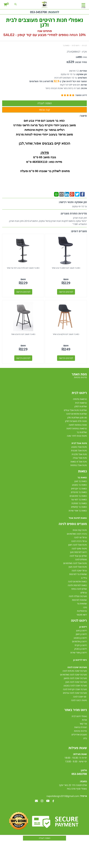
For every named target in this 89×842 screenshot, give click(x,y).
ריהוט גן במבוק (80, 648)
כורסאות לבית (81, 402)
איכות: (83, 88)
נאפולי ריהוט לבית (79, 716)
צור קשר (83, 723)
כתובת (83, 781)
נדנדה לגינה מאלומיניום (77, 533)
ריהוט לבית (75, 45)
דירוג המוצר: (81, 95)
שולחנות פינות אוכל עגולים (75, 410)
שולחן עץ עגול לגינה (78, 555)
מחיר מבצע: (81, 62)
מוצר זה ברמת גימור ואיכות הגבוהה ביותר (62, 88)
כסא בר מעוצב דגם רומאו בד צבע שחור (66, 268)
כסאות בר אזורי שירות (78, 510)
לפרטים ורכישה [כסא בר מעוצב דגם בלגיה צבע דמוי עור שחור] (23, 291)
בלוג (85, 738)
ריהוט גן (83, 626)
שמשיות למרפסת (79, 599)
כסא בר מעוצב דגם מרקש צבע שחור (66, 334)
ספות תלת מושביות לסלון (76, 421)
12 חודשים (74, 70)
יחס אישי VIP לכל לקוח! (70, 84)
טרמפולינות (82, 610)
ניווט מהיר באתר (75, 709)
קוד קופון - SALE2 (17, 35)
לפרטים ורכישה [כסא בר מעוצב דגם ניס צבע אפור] (23, 358)
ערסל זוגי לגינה (80, 537)
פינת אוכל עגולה (80, 457)
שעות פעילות (77, 747)
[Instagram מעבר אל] (42, 801)
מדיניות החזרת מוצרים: (73, 213)
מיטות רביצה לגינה (79, 700)
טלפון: (83, 770)
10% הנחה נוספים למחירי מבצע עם (59, 35)
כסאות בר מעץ (80, 481)
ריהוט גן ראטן (81, 634)
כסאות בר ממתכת (79, 503)
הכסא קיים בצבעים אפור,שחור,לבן (44, 143)
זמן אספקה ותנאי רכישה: (73, 202)
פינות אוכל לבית (79, 443)
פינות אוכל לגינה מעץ (78, 566)
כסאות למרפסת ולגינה (77, 585)
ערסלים (83, 592)
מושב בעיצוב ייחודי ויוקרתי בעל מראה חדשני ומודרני (44, 125)
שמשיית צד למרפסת (78, 574)
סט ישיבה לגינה (79, 696)
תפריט (83, 7)
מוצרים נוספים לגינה (73, 523)
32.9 (56, 81)
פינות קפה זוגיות (80, 530)
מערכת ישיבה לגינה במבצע (75, 685)
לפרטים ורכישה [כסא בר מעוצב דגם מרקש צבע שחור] (66, 358)
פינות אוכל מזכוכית (79, 450)
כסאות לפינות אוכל (78, 517)
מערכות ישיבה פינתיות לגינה (75, 670)
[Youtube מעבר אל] (48, 801)
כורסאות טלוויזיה (80, 399)
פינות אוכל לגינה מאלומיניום (75, 563)
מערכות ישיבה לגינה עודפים (75, 692)
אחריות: (83, 70)
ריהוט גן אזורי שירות (78, 652)
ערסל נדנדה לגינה (79, 541)
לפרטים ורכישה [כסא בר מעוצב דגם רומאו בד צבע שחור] (66, 291)
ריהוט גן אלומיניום (79, 641)
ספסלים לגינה (81, 559)
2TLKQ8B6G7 (73, 51)
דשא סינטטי (82, 614)
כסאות (82, 471)
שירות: (83, 84)
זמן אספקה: (81, 74)
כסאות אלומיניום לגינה (77, 581)
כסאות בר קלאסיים (79, 506)
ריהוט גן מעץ (81, 630)
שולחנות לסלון (81, 406)
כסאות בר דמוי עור (79, 499)
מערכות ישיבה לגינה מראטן (75, 678)
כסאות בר (66, 45)
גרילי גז (84, 577)
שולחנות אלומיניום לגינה (76, 413)
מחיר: (81, 57)
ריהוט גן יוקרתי (81, 645)
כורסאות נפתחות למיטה (76, 428)
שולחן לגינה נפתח (79, 588)
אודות (84, 719)
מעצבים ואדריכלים (79, 734)
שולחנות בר (82, 432)
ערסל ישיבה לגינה (79, 570)
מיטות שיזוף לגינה (79, 548)
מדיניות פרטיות (80, 730)
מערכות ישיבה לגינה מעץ (76, 681)
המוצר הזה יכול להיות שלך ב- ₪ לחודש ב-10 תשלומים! (58, 81)
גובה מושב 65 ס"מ (44, 157)
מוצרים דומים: (79, 231)
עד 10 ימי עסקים (68, 74)
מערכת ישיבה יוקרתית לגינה (75, 689)
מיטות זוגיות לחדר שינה (77, 435)
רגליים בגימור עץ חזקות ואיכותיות (44, 129)
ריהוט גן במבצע (80, 637)
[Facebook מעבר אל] (53, 801)
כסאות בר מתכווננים (78, 495)
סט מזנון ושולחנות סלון (77, 417)
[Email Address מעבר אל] (36, 801)
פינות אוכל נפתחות (78, 465)
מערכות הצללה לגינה (78, 596)
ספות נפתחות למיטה (78, 424)
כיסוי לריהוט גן (80, 659)
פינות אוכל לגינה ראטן (77, 544)
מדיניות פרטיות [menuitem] (80, 377)
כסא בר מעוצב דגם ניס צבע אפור (23, 334)
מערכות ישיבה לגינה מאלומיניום (73, 674)
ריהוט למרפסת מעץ (78, 552)
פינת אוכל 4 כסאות (79, 461)
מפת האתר (79, 374)
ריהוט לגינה (79, 620)
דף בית (84, 45)
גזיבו (85, 607)
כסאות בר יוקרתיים (79, 488)
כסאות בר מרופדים (78, 492)
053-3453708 (38, 12)
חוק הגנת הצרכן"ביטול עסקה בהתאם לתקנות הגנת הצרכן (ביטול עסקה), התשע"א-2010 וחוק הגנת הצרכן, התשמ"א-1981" (48, 221)
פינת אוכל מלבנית (79, 454)
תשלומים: (82, 77)
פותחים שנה (44, 31)
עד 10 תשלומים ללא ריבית (65, 77)
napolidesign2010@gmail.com (63, 796)
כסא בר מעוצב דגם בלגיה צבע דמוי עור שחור (23, 268)
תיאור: (83, 115)
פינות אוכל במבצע (79, 446)
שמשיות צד (82, 603)
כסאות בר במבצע (79, 484)
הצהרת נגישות (80, 727)
